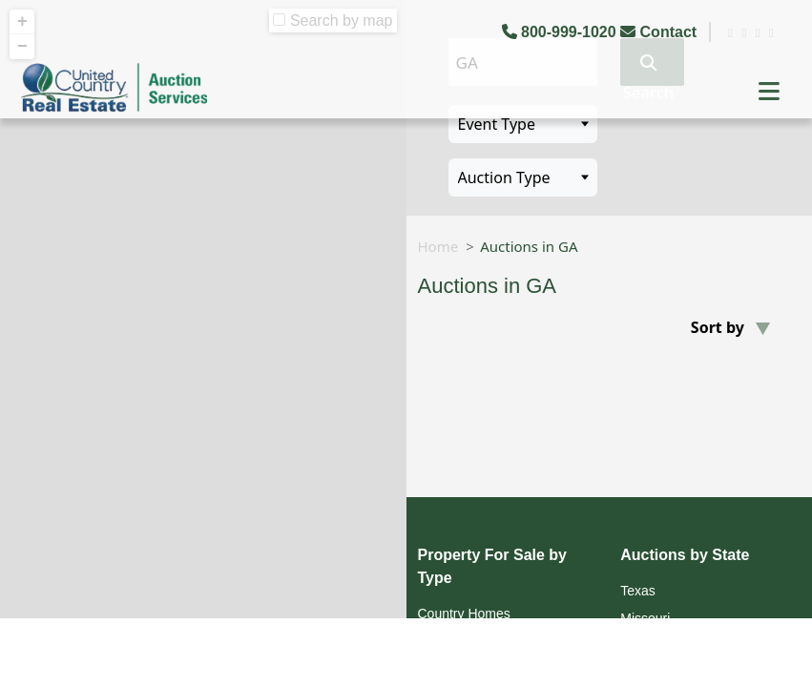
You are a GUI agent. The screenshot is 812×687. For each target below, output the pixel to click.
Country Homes (464, 613)
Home (438, 246)
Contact (660, 32)
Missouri (645, 618)
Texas (638, 590)
